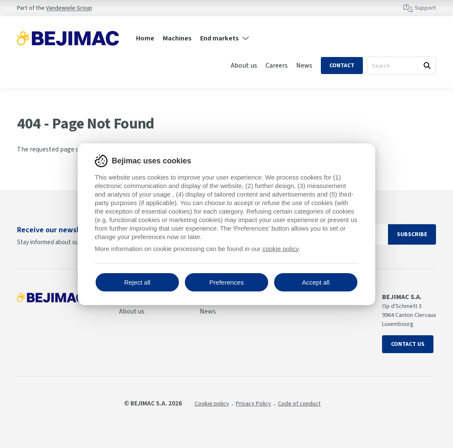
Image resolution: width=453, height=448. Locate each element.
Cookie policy (212, 403)
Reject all (137, 282)
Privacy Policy (253, 403)
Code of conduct (299, 403)
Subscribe (412, 234)
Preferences (227, 282)
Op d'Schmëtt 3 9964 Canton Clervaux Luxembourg (409, 315)
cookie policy (280, 248)
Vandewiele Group (69, 8)
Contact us (408, 344)
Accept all (315, 282)
